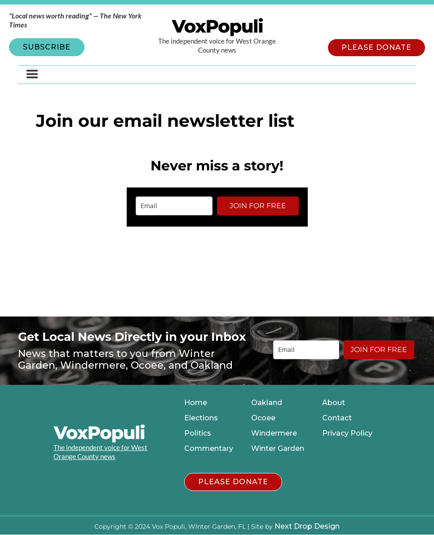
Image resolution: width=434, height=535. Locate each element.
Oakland (266, 402)
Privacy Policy (347, 433)
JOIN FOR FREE (258, 205)
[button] (32, 75)
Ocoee (263, 418)
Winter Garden (277, 448)
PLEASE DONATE (376, 47)
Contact (337, 418)
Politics (197, 433)
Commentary (208, 448)
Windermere (274, 433)
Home (195, 402)
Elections (201, 418)
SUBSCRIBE (47, 47)
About (333, 402)
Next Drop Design (307, 526)
